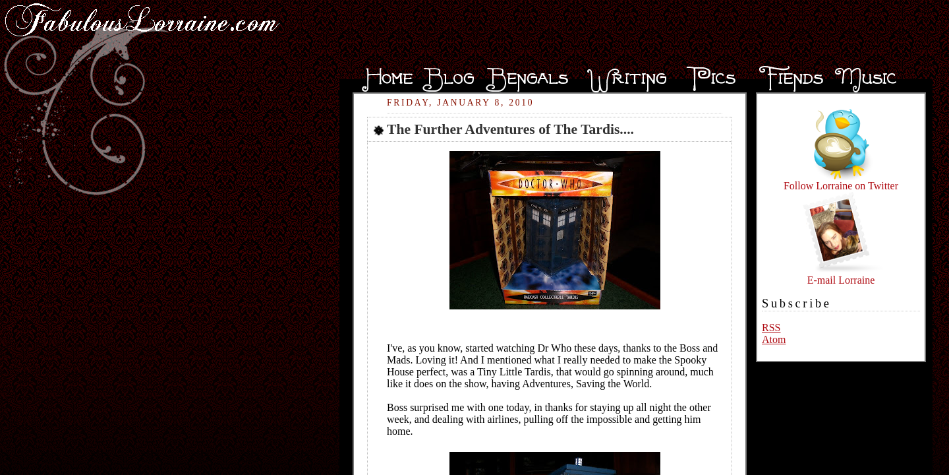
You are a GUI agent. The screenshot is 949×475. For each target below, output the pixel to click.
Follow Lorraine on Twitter (841, 181)
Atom (774, 339)
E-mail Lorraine (841, 275)
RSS (771, 327)
